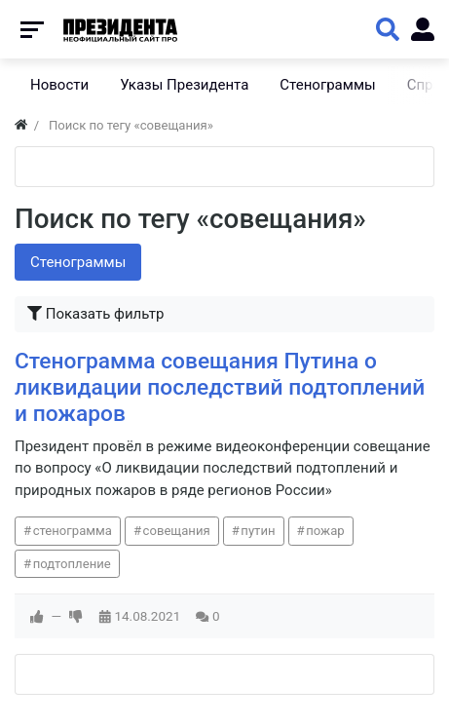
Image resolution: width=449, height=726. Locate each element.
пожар (325, 530)
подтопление (72, 563)
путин (258, 530)
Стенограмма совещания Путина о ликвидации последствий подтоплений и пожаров (220, 388)
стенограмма (72, 530)
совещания (176, 530)
